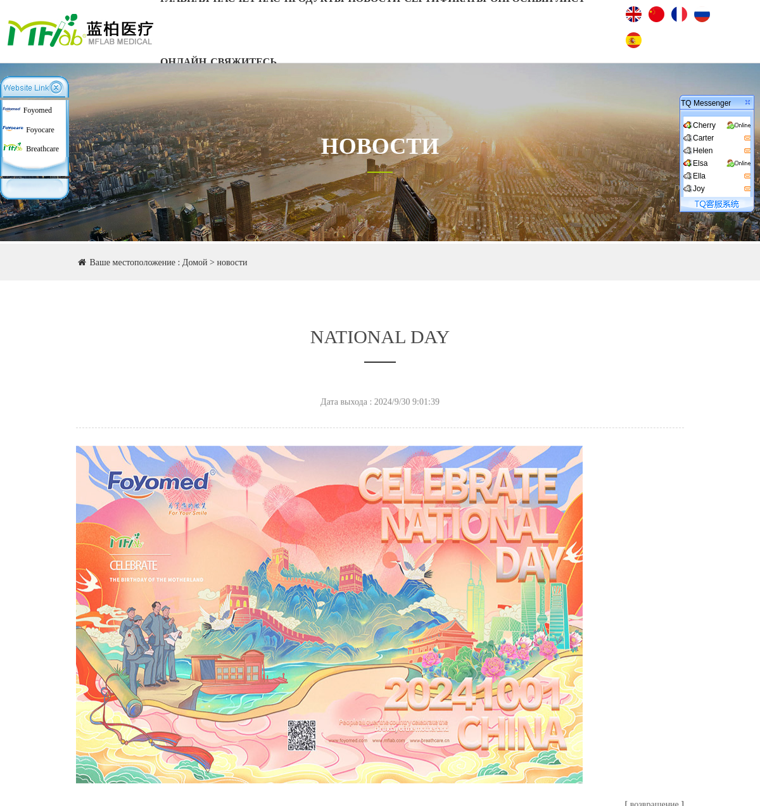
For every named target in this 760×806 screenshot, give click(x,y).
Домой (195, 262)
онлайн (183, 61)
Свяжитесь (243, 61)
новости (232, 262)
